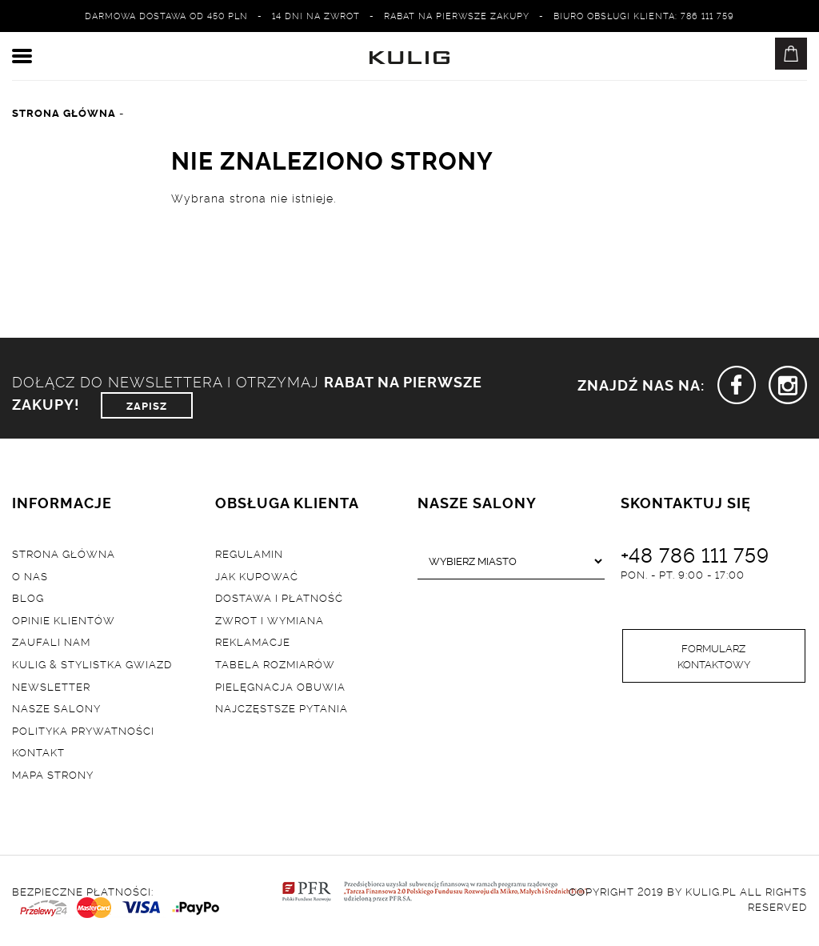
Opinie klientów (63, 619)
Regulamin (249, 553)
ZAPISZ (146, 405)
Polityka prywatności (83, 730)
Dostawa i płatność (279, 597)
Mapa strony (53, 774)
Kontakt (38, 751)
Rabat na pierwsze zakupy (456, 15)
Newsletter (51, 686)
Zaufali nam (51, 641)
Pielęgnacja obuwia (280, 686)
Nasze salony (56, 707)
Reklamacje (252, 641)
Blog (28, 597)
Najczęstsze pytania (281, 707)
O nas (30, 575)
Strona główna (63, 553)
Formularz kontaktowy (713, 655)
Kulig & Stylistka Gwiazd (92, 663)
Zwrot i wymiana (269, 619)
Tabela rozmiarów (275, 663)
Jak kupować (256, 575)
